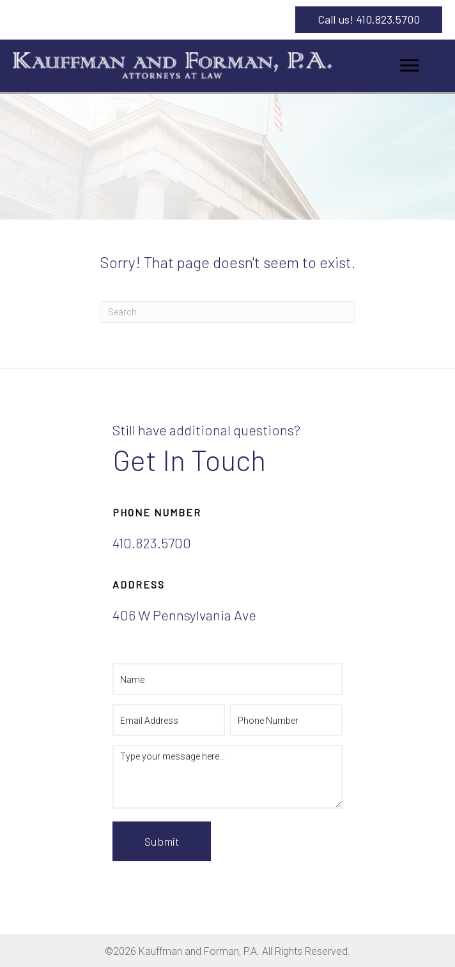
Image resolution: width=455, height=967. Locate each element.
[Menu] (409, 66)
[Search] (227, 312)
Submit (161, 841)
